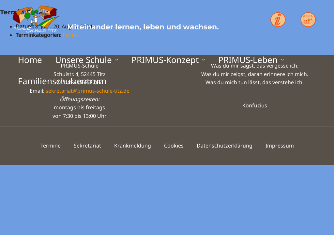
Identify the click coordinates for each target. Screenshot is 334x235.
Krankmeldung (132, 145)
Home (30, 60)
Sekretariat (87, 145)
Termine (50, 145)
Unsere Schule (83, 60)
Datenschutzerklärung (224, 145)
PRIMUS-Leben (248, 60)
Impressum (280, 145)
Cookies (174, 145)
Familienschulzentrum (62, 81)
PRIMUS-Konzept (165, 60)
